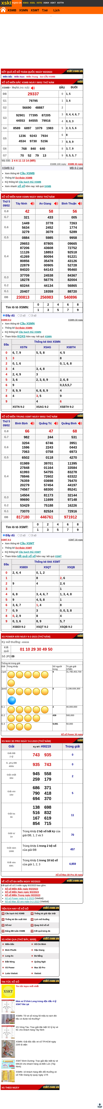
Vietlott (37, 969)
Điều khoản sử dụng (51, 1107)
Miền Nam (19, 72)
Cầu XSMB (27, 168)
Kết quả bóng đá (42, 926)
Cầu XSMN (27, 319)
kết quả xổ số (26, 551)
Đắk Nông (10, 957)
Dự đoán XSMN (23, 323)
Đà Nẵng (38, 951)
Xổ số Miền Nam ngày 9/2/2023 (22, 887)
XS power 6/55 (11, 632)
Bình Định (21, 418)
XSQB (71, 562)
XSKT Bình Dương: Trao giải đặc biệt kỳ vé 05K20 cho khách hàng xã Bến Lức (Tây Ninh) (37, 1059)
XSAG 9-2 (42, 402)
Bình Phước (10, 945)
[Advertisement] (51, 39)
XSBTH (71, 342)
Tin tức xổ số (10, 977)
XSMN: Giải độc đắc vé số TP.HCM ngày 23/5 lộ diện (36, 1038)
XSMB (12, 10)
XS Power (9, 963)
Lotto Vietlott (11, 969)
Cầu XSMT (27, 538)
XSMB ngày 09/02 (32, 78)
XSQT (47, 562)
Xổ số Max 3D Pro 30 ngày (69, 870)
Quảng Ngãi (40, 957)
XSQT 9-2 (42, 622)
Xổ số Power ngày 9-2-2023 (19, 894)
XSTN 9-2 (18, 402)
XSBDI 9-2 (18, 622)
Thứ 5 (15, 83)
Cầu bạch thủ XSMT (30, 547)
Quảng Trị (45, 418)
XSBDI (23, 562)
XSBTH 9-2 (67, 402)
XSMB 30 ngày (75, 159)
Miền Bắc (7, 72)
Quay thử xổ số (41, 921)
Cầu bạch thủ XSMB (30, 177)
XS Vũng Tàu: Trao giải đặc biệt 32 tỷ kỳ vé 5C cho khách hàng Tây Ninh (37, 1024)
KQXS (21, 332)
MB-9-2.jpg (76, 163)
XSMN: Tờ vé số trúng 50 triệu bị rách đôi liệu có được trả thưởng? (36, 1013)
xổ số (21, 181)
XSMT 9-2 (6, 535)
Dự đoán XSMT (23, 543)
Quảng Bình (69, 418)
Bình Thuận (69, 199)
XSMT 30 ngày (75, 535)
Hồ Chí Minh (40, 940)
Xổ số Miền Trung (13, 412)
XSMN (23, 10)
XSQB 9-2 (66, 622)
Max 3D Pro (39, 963)
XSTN (23, 342)
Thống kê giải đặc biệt (45, 909)
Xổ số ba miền (14, 877)
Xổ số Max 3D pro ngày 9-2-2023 (22, 897)
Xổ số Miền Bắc (11, 78)
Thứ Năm (43, 632)
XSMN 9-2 (6, 315)
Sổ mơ (8, 921)
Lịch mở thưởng (41, 915)
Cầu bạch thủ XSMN (30, 327)
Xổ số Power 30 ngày (72, 730)
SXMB (47, 181)
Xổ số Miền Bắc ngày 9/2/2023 (21, 884)
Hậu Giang (39, 945)
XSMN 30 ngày (75, 315)
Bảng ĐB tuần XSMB (15, 926)
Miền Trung (32, 72)
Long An (9, 951)
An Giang (45, 199)
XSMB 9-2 (8, 163)
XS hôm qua (9, 935)
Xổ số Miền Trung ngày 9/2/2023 (22, 890)
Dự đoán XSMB (23, 173)
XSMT (35, 10)
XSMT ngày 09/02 (35, 412)
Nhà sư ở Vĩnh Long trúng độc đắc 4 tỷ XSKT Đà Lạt (36, 998)
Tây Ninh (21, 199)
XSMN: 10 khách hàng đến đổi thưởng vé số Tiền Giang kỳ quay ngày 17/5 (36, 1069)
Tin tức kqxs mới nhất (27, 981)
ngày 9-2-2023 (28, 632)
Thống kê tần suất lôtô (16, 915)
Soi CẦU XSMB (47, 72)
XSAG (47, 342)
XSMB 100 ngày (58, 159)
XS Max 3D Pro (11, 736)
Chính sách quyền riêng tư (73, 1107)
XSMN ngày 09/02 (32, 192)
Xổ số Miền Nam (12, 192)
